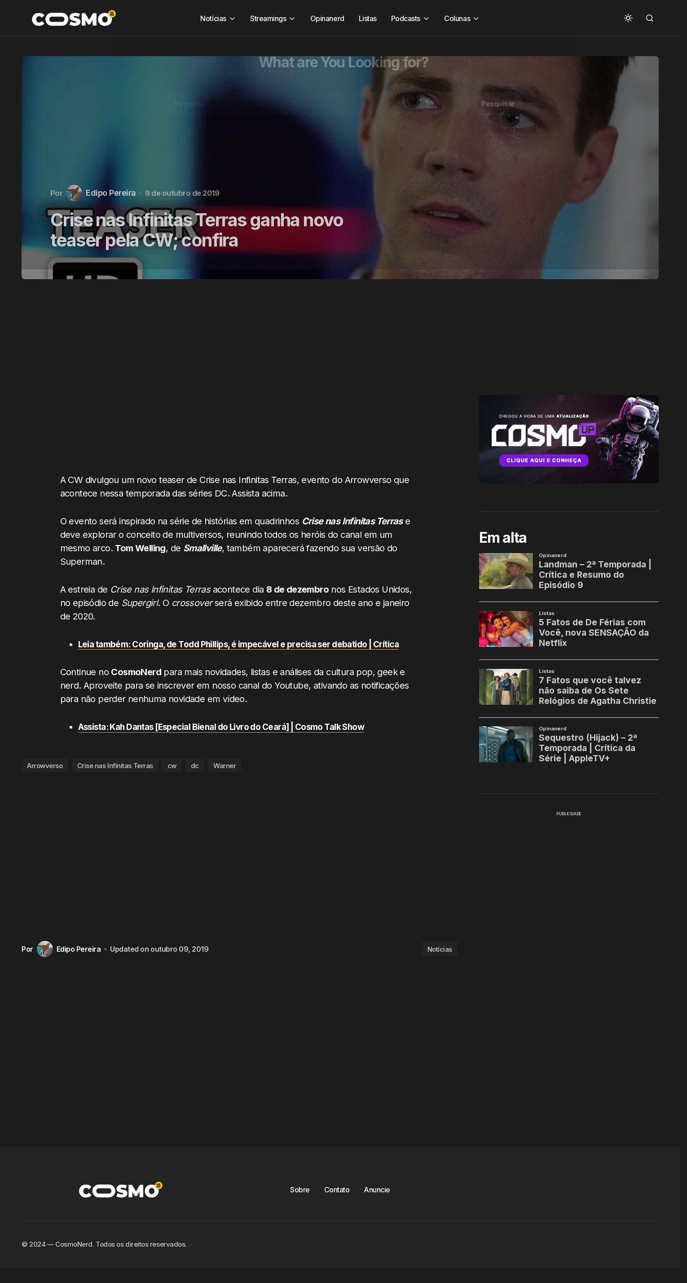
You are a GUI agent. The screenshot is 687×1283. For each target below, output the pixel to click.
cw (171, 778)
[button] (628, 18)
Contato (337, 1203)
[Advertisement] (243, 381)
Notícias (439, 962)
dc (195, 778)
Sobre (300, 1203)
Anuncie (377, 1203)
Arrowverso (45, 778)
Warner (224, 778)
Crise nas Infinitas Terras (115, 778)
